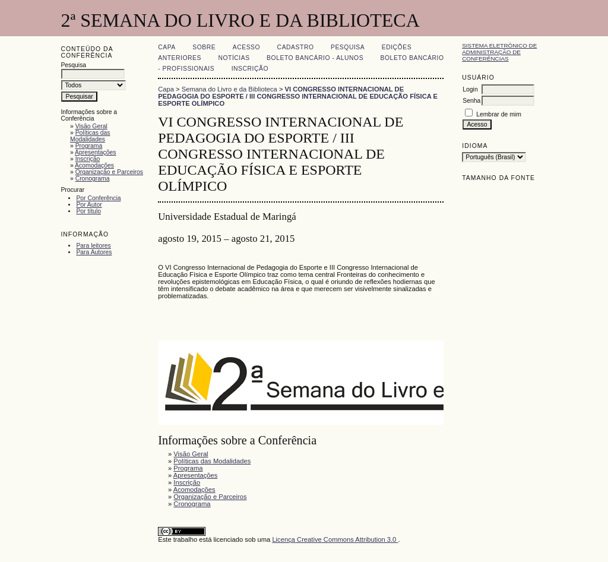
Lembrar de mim (498, 114)
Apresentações (95, 152)
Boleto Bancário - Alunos (315, 58)
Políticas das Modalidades (90, 136)
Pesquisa (348, 47)
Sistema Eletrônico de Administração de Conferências (499, 52)
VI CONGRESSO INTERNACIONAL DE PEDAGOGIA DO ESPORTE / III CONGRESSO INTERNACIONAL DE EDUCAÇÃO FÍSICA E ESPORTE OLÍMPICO (298, 96)
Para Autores (94, 252)
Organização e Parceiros (109, 172)
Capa (167, 47)
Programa (89, 146)
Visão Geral (91, 126)
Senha (471, 100)
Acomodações (94, 165)
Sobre (204, 47)
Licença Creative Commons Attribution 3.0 (335, 539)
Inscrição (87, 159)
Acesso (246, 47)
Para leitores (93, 245)
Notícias (233, 58)
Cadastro (295, 47)
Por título (88, 211)
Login (470, 89)
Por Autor (89, 204)
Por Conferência (98, 198)
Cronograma (92, 178)
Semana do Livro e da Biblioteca (229, 89)
